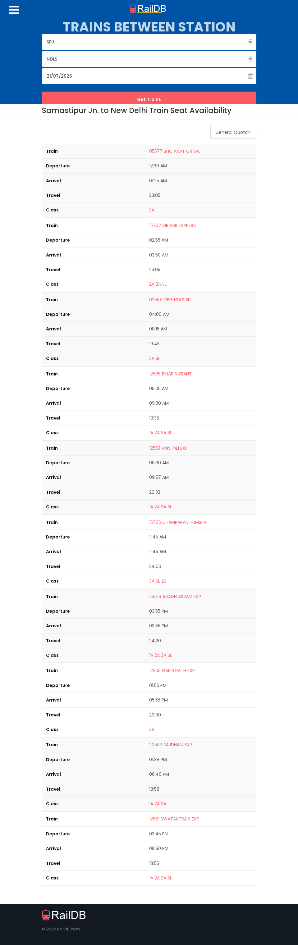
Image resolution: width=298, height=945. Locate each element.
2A (151, 284)
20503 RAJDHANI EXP (170, 745)
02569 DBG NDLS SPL (170, 300)
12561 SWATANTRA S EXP (174, 819)
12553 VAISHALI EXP (168, 448)
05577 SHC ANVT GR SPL (174, 151)
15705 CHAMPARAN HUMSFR (177, 522)
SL (164, 284)
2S (163, 581)
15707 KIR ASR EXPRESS (172, 225)
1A (151, 432)
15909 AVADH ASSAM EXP (175, 596)
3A (151, 210)
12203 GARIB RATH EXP (172, 670)
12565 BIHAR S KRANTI (171, 374)
